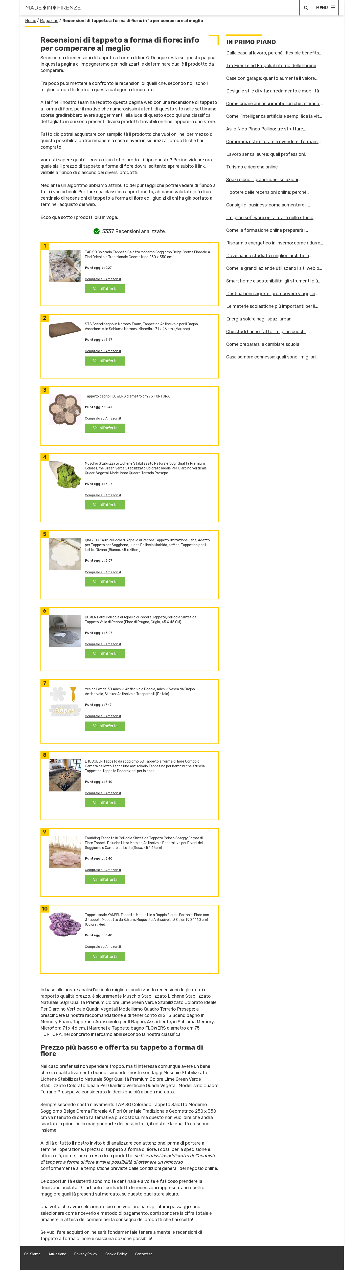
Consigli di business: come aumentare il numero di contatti (266, 204)
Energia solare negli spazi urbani (259, 318)
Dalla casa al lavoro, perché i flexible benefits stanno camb (272, 52)
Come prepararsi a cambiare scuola (262, 344)
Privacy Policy (85, 1254)
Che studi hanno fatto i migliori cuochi (266, 331)
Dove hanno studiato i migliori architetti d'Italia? (267, 255)
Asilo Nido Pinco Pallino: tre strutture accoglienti (264, 128)
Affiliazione (57, 1254)
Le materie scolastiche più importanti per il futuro (270, 306)
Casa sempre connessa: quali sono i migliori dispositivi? (271, 356)
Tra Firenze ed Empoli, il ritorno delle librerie (271, 65)
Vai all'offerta (105, 288)
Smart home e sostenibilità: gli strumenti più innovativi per (272, 280)
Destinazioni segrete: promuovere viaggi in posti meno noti (270, 293)
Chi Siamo (32, 1254)
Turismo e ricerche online (252, 166)
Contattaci (144, 1254)
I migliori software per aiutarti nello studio (269, 217)
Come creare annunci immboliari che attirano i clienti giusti (273, 103)
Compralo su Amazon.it (103, 279)
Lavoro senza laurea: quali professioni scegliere (265, 154)
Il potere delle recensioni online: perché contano (266, 192)
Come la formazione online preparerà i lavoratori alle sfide (265, 230)
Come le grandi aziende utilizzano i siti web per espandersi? (274, 268)
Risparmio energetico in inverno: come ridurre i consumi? (274, 242)
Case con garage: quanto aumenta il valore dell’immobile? (270, 78)
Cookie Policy (116, 1254)
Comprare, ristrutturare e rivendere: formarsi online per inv (272, 141)
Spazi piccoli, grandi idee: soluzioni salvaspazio (262, 179)
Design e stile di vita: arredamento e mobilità (272, 90)
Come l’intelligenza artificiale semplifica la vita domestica (274, 116)
